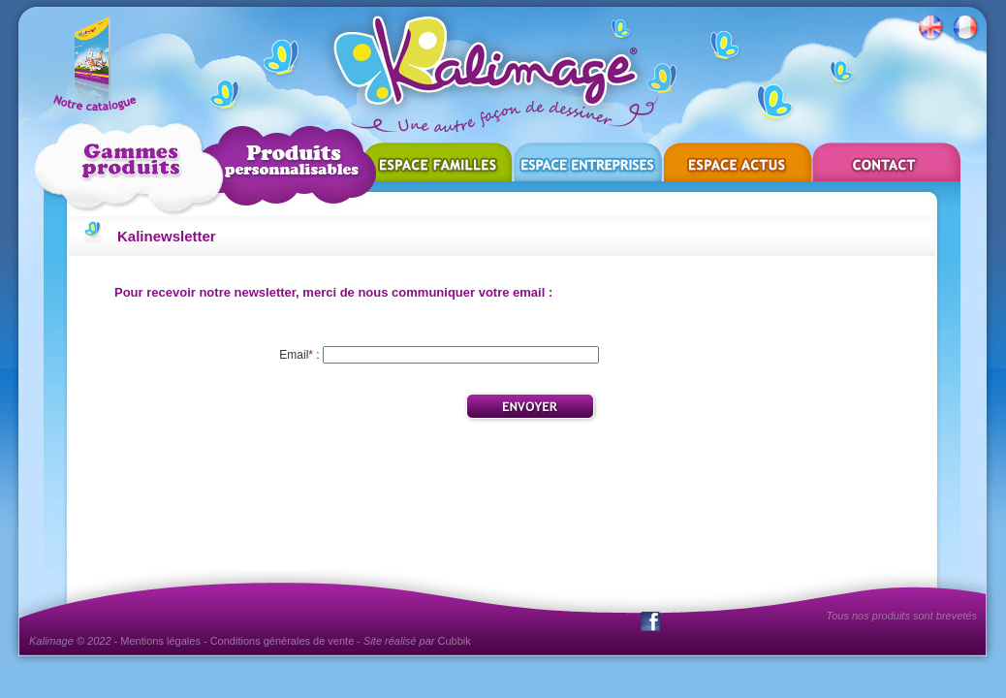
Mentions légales (160, 641)
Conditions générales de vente (282, 641)
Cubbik (454, 641)
